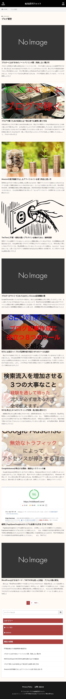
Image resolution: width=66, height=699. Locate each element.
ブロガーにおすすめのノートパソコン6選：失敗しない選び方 (26, 63)
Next (35, 603)
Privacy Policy (27, 687)
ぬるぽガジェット (33, 4)
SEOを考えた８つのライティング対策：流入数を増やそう (24, 410)
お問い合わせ (39, 687)
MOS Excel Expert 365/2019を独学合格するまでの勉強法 (21, 659)
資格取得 (8, 632)
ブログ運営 (13, 9)
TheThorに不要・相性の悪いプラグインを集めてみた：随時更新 (27, 238)
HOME (5, 9)
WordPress (50, 694)
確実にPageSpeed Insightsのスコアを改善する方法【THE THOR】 (27, 524)
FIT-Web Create (31, 694)
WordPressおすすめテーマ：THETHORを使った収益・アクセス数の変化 (30, 580)
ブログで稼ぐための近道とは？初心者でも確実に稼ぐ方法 (24, 121)
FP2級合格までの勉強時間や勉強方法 (15, 648)
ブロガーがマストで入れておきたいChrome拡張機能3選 (23, 296)
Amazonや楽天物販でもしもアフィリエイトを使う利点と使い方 (26, 179)
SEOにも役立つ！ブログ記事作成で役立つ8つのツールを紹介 (25, 352)
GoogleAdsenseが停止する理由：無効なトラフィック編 (23, 468)
